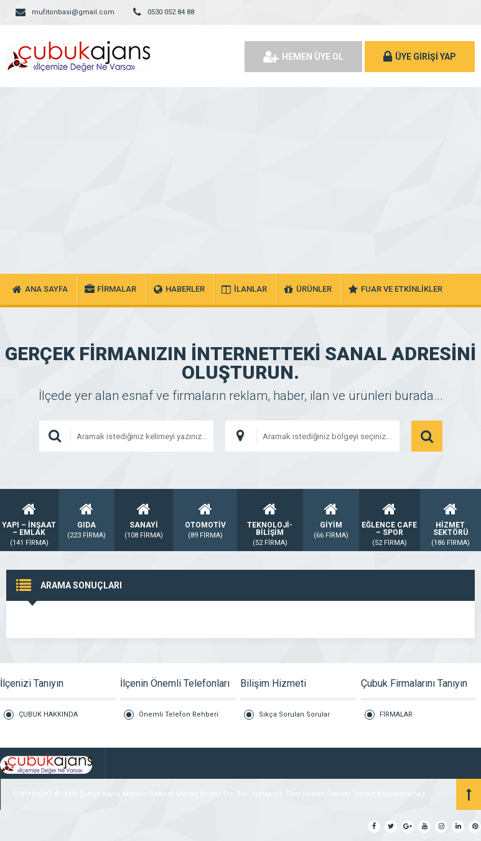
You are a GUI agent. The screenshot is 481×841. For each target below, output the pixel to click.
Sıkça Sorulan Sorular (294, 714)
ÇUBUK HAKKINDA (48, 714)
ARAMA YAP (426, 436)
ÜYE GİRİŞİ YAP (419, 56)
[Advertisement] (240, 180)
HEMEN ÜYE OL (303, 56)
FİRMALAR (396, 714)
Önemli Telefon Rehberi (178, 714)
